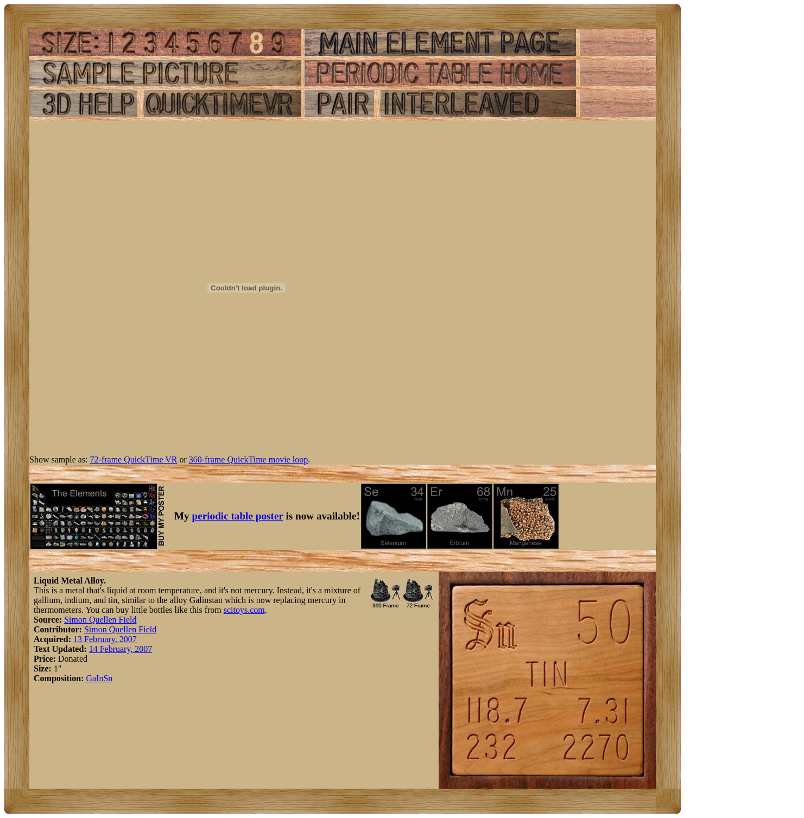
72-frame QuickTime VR (134, 459)
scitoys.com (244, 609)
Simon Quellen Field (100, 619)
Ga (91, 678)
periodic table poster (237, 516)
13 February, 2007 (105, 639)
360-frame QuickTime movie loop (248, 459)
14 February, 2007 (121, 649)
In (99, 678)
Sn (107, 678)
